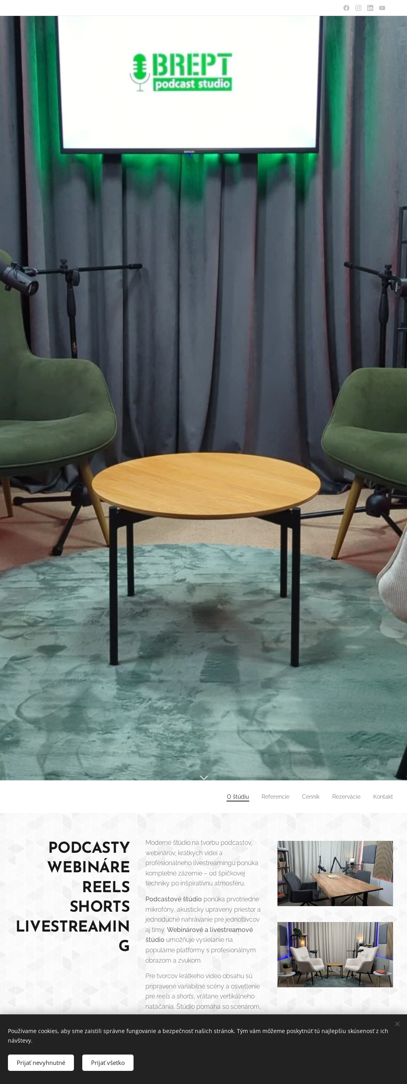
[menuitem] (227, 797)
